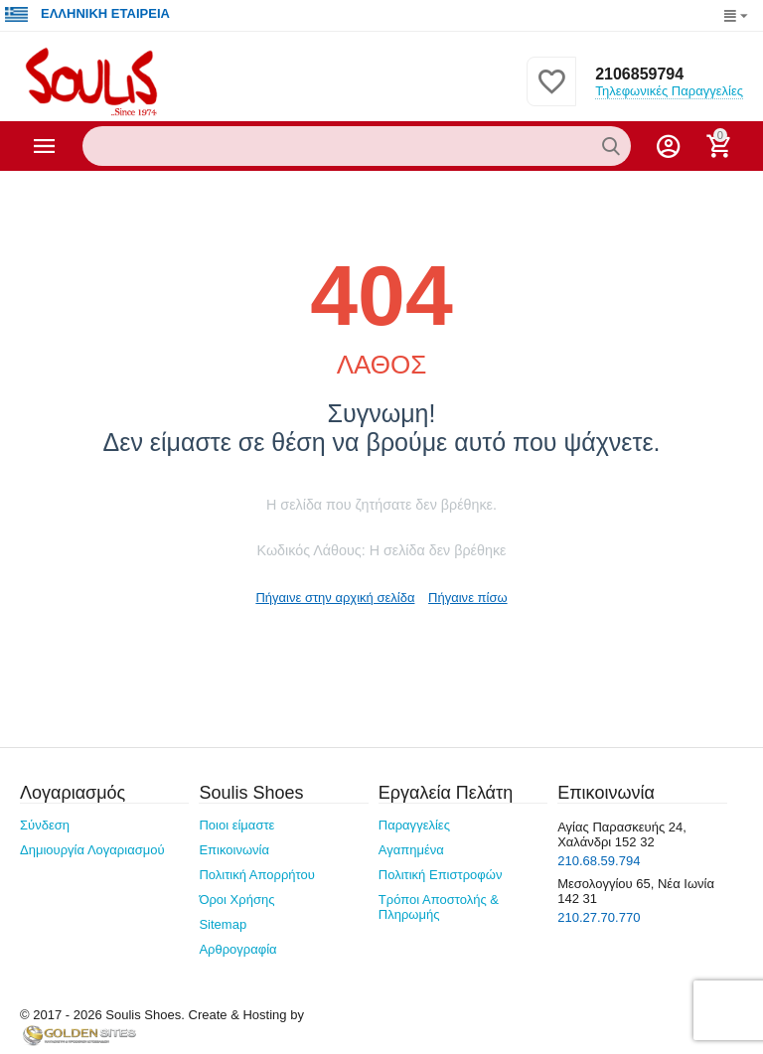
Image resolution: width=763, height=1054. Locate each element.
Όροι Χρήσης (236, 899)
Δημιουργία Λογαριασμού (92, 849)
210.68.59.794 (598, 860)
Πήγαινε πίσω (468, 597)
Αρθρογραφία (237, 949)
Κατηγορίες (45, 146)
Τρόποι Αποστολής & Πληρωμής (439, 907)
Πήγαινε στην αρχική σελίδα (334, 597)
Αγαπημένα (411, 849)
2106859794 (639, 74)
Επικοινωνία (234, 849)
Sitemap (222, 924)
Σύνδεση (45, 825)
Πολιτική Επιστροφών (441, 874)
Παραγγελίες (414, 825)
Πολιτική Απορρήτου (257, 874)
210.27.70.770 (598, 917)
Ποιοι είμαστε (236, 825)
